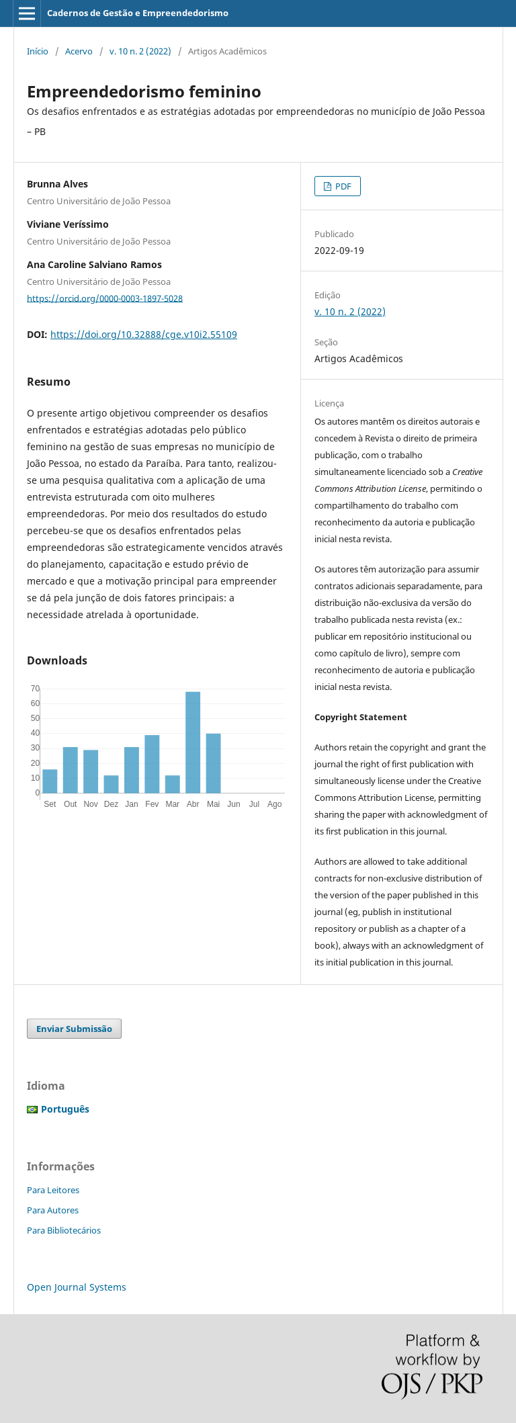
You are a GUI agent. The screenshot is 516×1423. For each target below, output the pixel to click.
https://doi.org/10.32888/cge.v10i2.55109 (143, 334)
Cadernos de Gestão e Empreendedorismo (137, 13)
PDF (342, 186)
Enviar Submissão (74, 1029)
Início (37, 51)
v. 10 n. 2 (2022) (140, 51)
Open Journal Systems (76, 1287)
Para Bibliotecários (64, 1230)
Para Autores (53, 1210)
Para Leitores (53, 1190)
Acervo (79, 51)
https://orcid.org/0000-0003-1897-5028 (105, 298)
